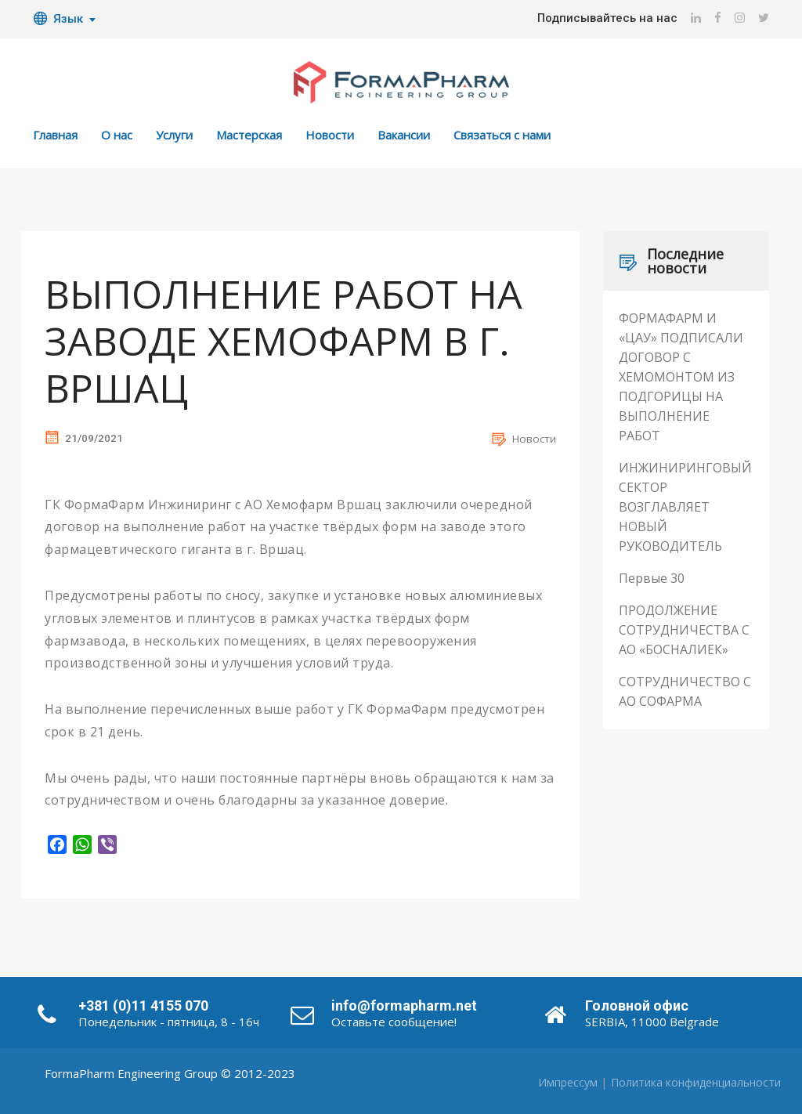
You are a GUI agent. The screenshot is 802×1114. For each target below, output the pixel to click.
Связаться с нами (502, 135)
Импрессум (568, 1082)
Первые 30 (652, 578)
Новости (329, 135)
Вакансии (404, 135)
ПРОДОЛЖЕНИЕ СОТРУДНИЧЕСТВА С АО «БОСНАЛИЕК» (684, 630)
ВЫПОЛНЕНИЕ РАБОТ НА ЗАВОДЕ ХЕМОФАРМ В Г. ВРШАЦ (283, 340)
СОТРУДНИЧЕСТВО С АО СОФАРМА (685, 691)
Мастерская (249, 135)
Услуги (174, 135)
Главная (55, 135)
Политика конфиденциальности (696, 1082)
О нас (116, 135)
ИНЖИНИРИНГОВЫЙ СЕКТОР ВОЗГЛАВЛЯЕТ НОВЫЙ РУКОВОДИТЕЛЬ (685, 507)
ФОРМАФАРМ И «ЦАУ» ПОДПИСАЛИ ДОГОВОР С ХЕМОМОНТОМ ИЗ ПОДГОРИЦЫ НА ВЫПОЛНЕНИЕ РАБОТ (681, 376)
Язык (58, 19)
